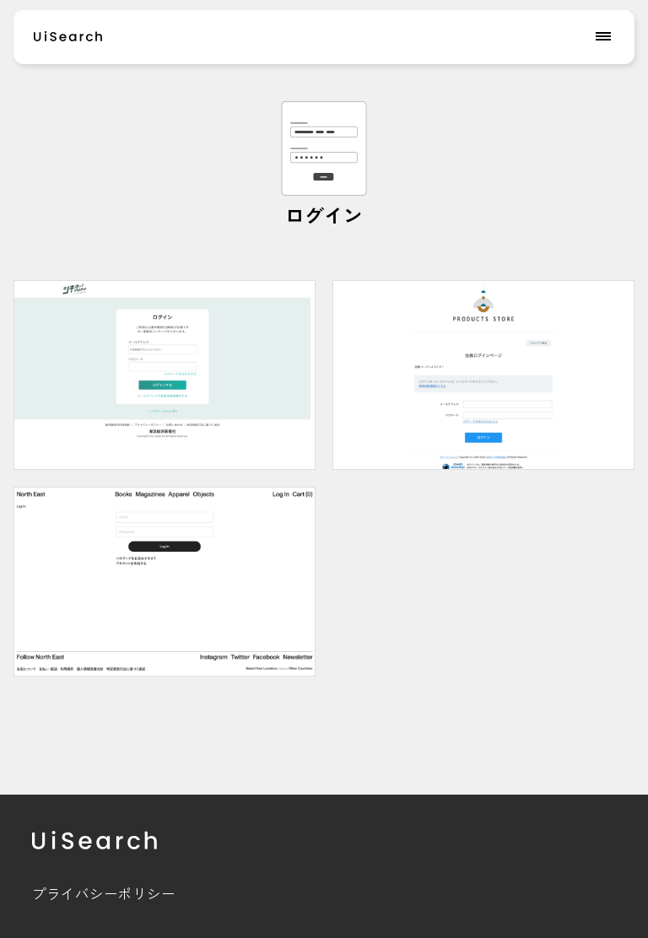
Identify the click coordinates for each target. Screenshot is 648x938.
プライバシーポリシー (104, 893)
